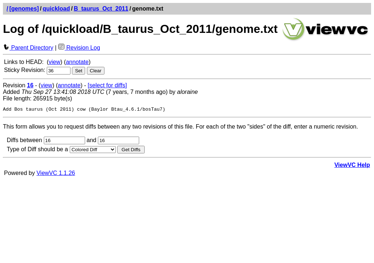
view (54, 62)
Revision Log (79, 48)
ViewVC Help (352, 166)
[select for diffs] (107, 85)
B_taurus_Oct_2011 (101, 8)
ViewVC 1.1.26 (56, 174)
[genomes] (24, 8)
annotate (77, 62)
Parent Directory (28, 48)
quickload (56, 8)
